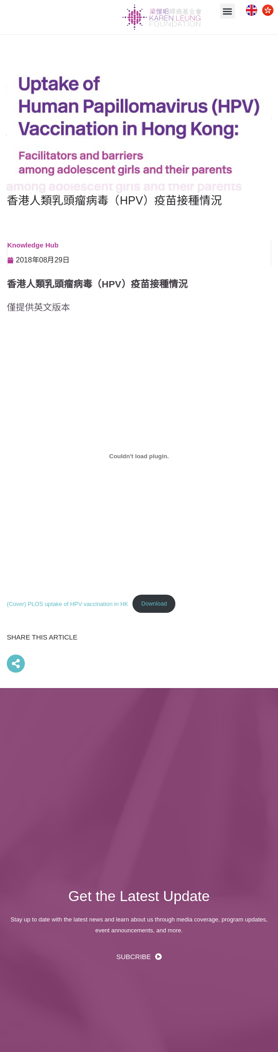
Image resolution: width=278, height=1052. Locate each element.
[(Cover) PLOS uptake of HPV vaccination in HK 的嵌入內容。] (139, 456)
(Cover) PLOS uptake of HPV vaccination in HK (67, 603)
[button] (227, 11)
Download (154, 603)
